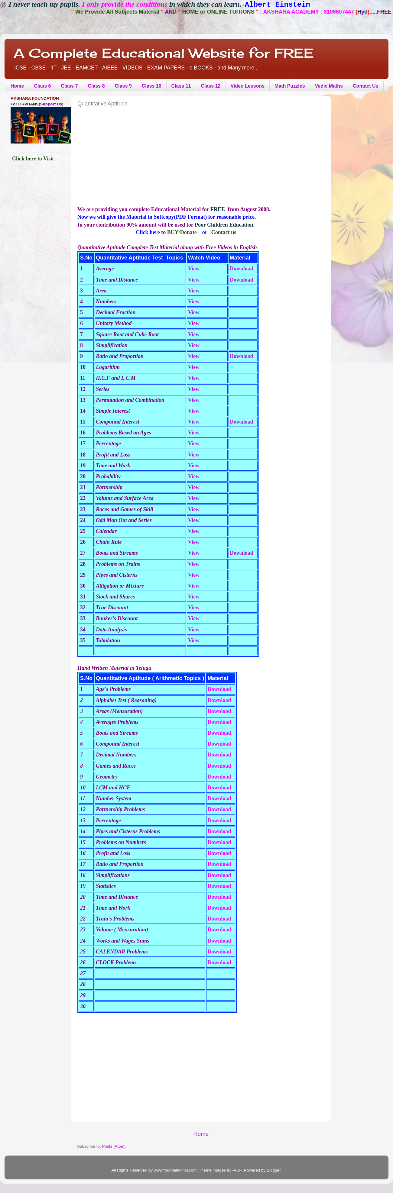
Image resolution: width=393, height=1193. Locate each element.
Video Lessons (247, 86)
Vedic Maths (329, 86)
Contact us (223, 232)
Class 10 (151, 86)
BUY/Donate (182, 232)
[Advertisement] (154, 161)
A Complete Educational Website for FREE (164, 53)
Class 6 (42, 86)
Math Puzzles (289, 86)
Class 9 (123, 86)
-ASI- (237, 1170)
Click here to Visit (33, 159)
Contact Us (365, 86)
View (194, 269)
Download (241, 269)
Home (17, 86)
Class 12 (211, 86)
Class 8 (96, 86)
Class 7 (69, 86)
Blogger (274, 1170)
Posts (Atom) (114, 1146)
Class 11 (181, 86)
